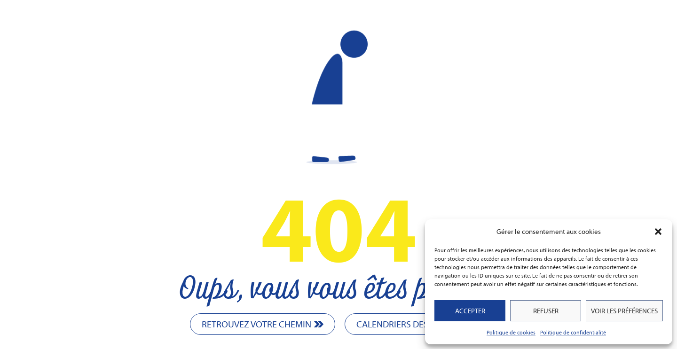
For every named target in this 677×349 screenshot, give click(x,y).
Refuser (546, 310)
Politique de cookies (511, 332)
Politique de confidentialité (573, 332)
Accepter (470, 310)
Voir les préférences (624, 310)
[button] (658, 231)
